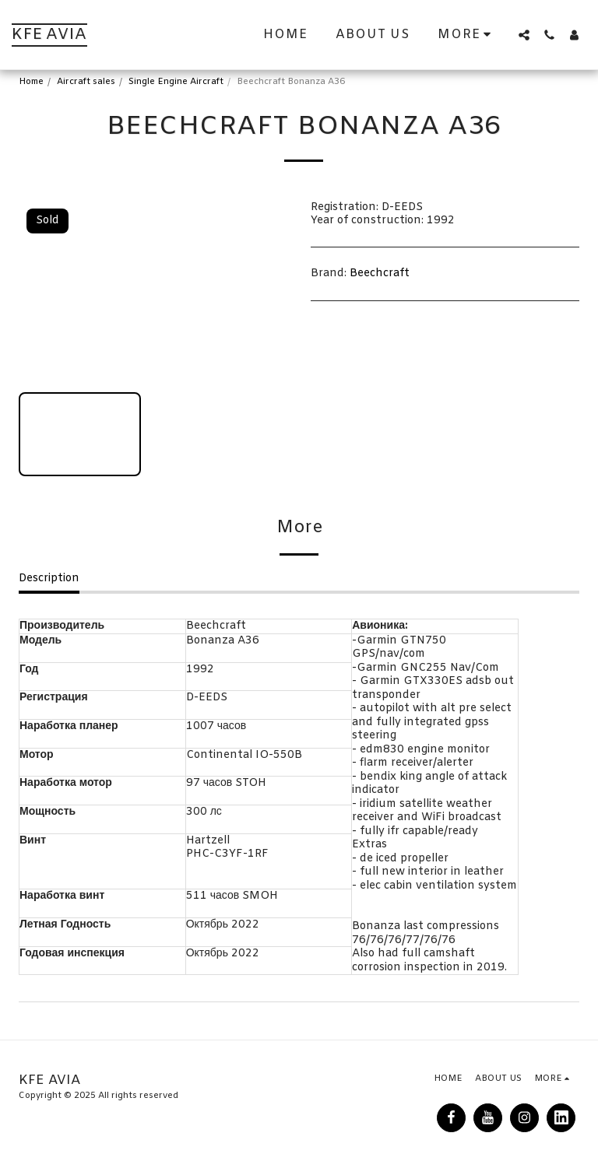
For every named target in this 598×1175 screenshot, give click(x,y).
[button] (524, 35)
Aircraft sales (86, 82)
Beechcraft (380, 273)
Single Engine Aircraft (175, 82)
